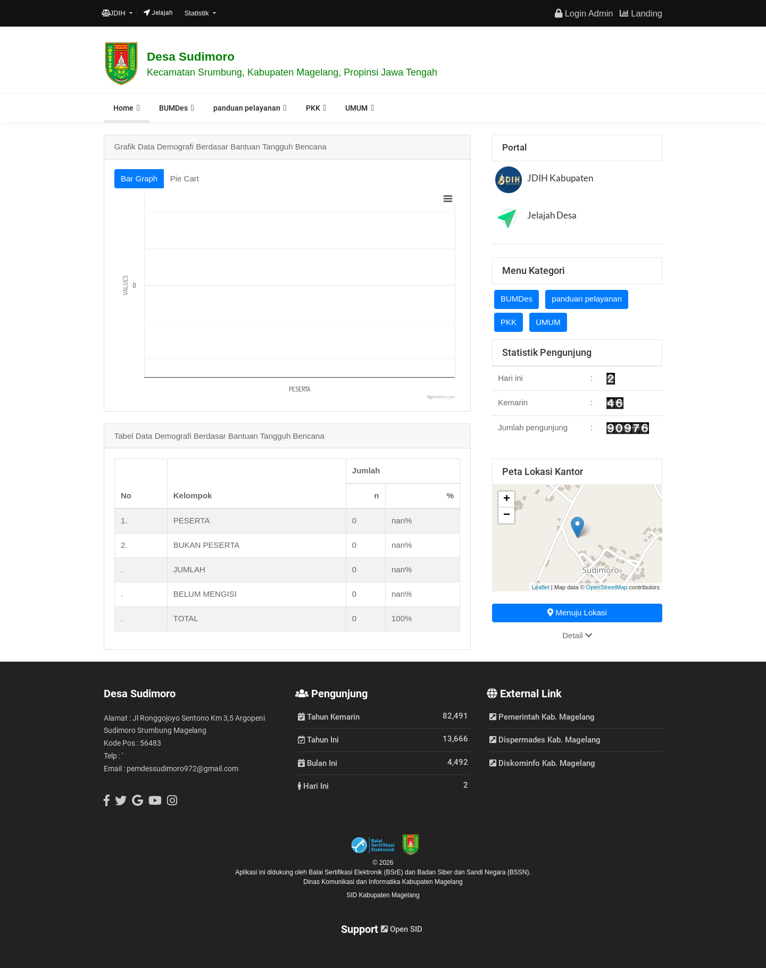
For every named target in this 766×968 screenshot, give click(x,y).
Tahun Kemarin (329, 716)
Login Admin (584, 13)
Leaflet (540, 587)
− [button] (506, 515)
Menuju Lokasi (577, 612)
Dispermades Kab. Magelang (545, 740)
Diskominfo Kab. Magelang (542, 763)
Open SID (401, 929)
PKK (313, 108)
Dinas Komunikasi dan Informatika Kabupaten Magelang (383, 882)
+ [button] (506, 499)
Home (123, 108)
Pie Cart (184, 178)
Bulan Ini (317, 762)
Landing (641, 13)
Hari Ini (313, 785)
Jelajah (158, 12)
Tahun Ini (318, 739)
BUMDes (173, 108)
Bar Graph (139, 178)
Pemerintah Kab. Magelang (542, 717)
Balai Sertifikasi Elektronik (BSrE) (357, 872)
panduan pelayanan (246, 108)
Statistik (198, 13)
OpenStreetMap (607, 587)
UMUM (356, 108)
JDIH (115, 13)
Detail (577, 635)
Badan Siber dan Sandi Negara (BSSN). (473, 872)
